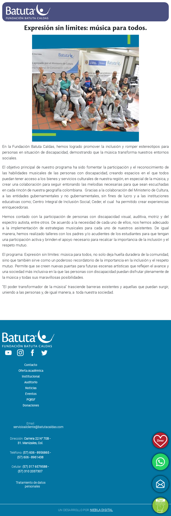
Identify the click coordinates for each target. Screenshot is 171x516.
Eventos (31, 394)
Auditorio (30, 382)
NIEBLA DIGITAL (101, 510)
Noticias (31, 388)
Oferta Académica (30, 371)
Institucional (31, 376)
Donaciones (31, 405)
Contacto (30, 365)
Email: (32, 425)
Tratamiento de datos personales (30, 484)
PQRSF (30, 400)
